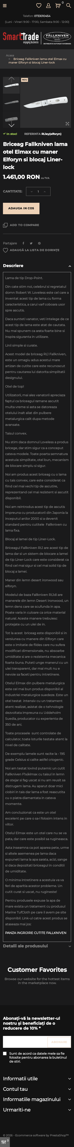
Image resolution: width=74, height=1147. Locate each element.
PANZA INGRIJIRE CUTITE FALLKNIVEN (36, 933)
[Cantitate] (38, 191)
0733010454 (42, 16)
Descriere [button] (13, 266)
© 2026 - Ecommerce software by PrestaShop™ (36, 1135)
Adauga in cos (21, 208)
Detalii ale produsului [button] (25, 946)
